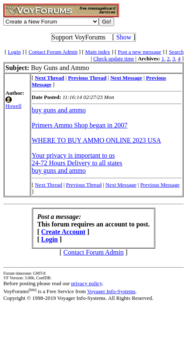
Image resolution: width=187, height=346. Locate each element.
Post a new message (139, 52)
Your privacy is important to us (73, 155)
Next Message (120, 185)
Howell (13, 106)
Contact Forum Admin (52, 52)
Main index (97, 52)
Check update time (113, 58)
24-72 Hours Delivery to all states (77, 162)
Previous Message (159, 185)
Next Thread (48, 185)
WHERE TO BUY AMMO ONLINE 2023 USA (96, 140)
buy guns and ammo (59, 110)
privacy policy (86, 283)
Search (176, 52)
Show (123, 37)
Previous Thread (84, 185)
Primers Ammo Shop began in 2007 (80, 125)
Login (14, 52)
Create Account (63, 231)
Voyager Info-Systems (111, 291)
